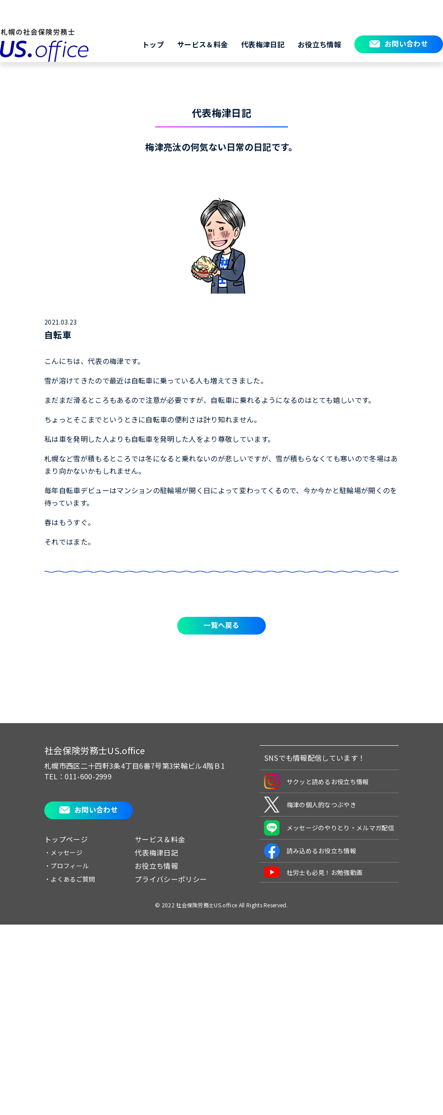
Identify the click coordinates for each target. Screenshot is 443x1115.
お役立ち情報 (319, 44)
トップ (153, 44)
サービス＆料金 (202, 44)
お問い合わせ (406, 43)
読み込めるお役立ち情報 (310, 851)
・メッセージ (63, 852)
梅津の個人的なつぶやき (310, 805)
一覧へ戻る (221, 624)
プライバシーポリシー (171, 879)
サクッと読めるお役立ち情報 (316, 781)
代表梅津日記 (262, 44)
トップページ (66, 839)
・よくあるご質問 (69, 879)
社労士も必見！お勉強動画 (313, 872)
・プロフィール (66, 865)
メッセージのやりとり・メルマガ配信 (329, 828)
